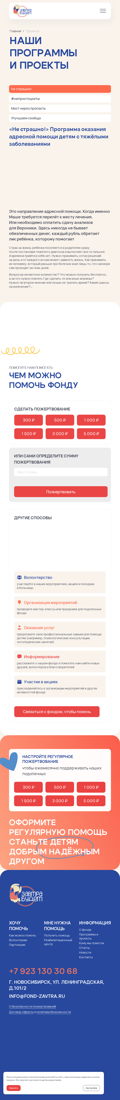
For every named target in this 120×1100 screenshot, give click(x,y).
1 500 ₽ (28, 437)
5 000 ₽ (91, 437)
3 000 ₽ (60, 437)
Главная (15, 31)
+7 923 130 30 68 (43, 974)
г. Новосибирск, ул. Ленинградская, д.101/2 (56, 988)
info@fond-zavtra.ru (37, 999)
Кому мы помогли (91, 946)
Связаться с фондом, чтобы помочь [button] (57, 715)
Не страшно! (21, 89)
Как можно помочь (22, 939)
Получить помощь (57, 939)
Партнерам (17, 948)
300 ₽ (29, 423)
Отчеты (84, 951)
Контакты (86, 960)
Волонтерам (18, 943)
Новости (85, 956)
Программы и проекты (88, 940)
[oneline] (61, 475)
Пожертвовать (60, 495)
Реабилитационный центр (58, 945)
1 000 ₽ (91, 423)
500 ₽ (60, 423)
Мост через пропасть (28, 108)
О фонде (85, 933)
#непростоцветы (25, 98)
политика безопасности (54, 1015)
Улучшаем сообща (26, 118)
